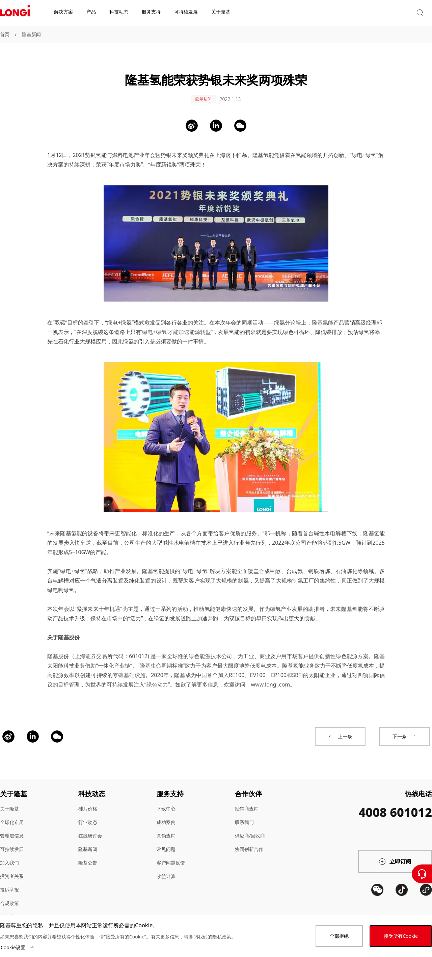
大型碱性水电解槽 (173, 536)
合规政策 (9, 896)
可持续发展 (12, 842)
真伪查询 (166, 829)
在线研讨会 (90, 829)
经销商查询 (247, 802)
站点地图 (9, 910)
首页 (4, 34)
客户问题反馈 (171, 856)
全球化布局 (12, 815)
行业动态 (87, 815)
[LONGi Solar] (15, 13)
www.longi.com (270, 677)
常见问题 (166, 842)
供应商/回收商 (250, 829)
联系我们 (244, 815)
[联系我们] (422, 873)
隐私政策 (221, 936)
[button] (370, 13)
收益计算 (166, 869)
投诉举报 (9, 883)
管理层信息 (12, 829)
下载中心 (166, 802)
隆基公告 (87, 856)
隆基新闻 (31, 34)
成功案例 (166, 815)
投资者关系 (12, 869)
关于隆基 (9, 802)
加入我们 (9, 856)
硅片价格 (87, 802)
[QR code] (377, 908)
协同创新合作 (249, 842)
